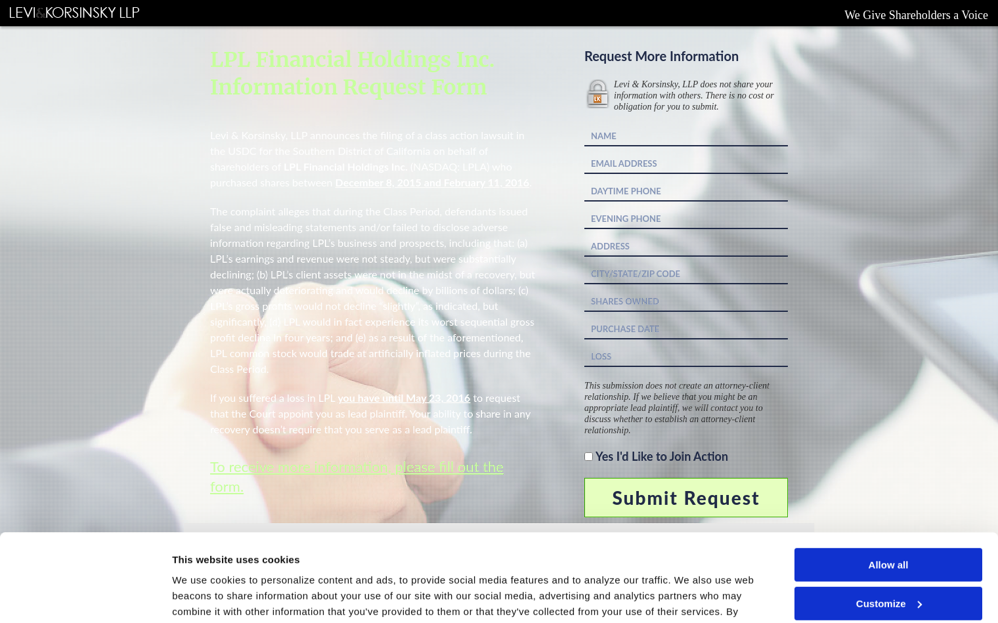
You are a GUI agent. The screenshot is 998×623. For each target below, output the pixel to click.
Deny (889, 559)
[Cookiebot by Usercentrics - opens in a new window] (85, 597)
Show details (202, 597)
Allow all (889, 482)
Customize (889, 520)
